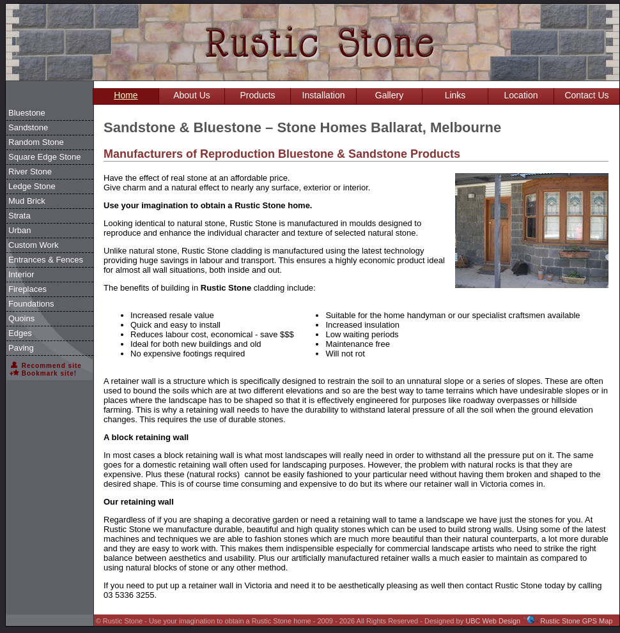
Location (521, 95)
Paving (21, 348)
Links (455, 95)
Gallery (389, 95)
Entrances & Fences (45, 259)
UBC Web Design (492, 621)
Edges (20, 333)
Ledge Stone (32, 186)
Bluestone (26, 113)
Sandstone (28, 127)
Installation (323, 95)
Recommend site (46, 365)
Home (125, 95)
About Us (191, 95)
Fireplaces (27, 289)
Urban (19, 230)
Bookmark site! (43, 373)
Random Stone (36, 142)
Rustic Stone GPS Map (576, 621)
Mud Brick (26, 201)
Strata (19, 215)
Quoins (21, 318)
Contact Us (586, 95)
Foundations (31, 304)
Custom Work (33, 245)
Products (257, 95)
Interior (21, 274)
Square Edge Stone (44, 157)
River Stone (30, 171)
